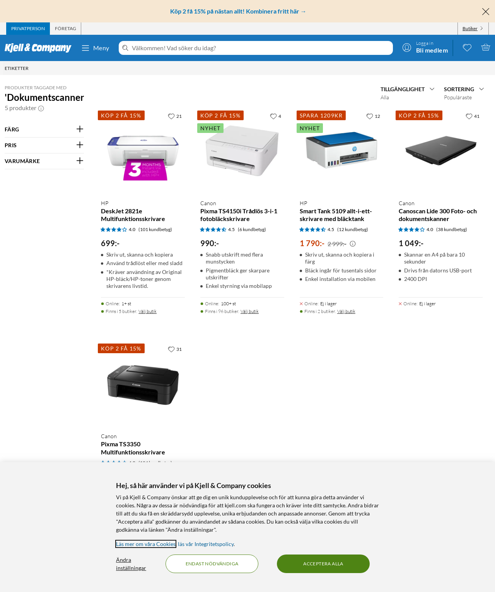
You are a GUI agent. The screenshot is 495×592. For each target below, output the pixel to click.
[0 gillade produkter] (467, 47)
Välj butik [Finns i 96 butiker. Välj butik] (250, 311)
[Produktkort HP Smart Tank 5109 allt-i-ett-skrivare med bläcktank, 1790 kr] (342, 151)
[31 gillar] (175, 349)
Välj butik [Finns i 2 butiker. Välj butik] (346, 311)
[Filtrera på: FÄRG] (44, 129)
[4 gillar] (275, 116)
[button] (41, 107)
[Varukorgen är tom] (485, 47)
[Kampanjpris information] (353, 244)
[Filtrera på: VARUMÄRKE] (44, 161)
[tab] (28, 28)
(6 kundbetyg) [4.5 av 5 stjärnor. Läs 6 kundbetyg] (252, 229)
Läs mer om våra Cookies (146, 544)
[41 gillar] (473, 116)
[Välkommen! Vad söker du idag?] (261, 48)
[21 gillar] (175, 116)
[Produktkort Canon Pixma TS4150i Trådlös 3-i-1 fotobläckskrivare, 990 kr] (242, 151)
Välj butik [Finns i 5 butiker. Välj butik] (147, 311)
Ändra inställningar (131, 563)
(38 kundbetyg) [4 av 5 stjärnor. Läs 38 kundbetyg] (451, 229)
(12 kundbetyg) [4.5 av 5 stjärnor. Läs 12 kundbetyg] (352, 229)
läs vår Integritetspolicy (206, 544)
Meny (95, 48)
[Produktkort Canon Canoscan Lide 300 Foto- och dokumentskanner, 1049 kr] (441, 151)
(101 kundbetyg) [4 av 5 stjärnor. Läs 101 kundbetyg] (155, 229)
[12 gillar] (373, 116)
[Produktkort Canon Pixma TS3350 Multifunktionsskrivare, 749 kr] (143, 384)
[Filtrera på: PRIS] (44, 145)
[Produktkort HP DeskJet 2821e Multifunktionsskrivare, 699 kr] (143, 151)
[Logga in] (425, 47)
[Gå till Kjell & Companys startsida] (40, 48)
